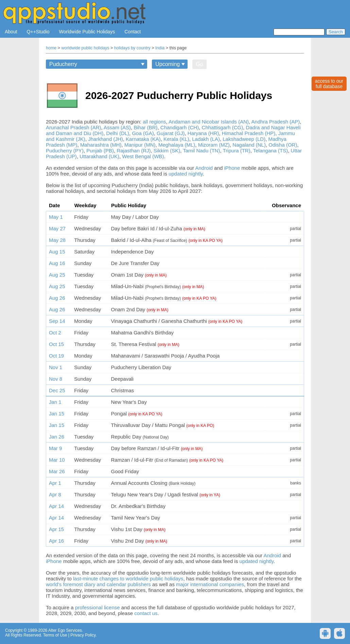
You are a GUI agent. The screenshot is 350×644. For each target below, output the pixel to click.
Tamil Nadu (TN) (201, 150)
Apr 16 (56, 541)
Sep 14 (57, 321)
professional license (97, 607)
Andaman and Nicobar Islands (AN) (209, 122)
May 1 (56, 217)
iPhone (232, 168)
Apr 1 (55, 483)
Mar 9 (55, 448)
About (11, 31)
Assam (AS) (117, 127)
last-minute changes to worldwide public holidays (128, 578)
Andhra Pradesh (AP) (275, 122)
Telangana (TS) (270, 150)
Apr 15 (56, 529)
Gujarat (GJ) (171, 133)
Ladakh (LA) (206, 139)
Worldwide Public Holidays (87, 31)
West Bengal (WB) (143, 156)
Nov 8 (55, 379)
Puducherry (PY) (65, 150)
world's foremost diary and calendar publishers (98, 584)
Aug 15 (57, 251)
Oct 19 (56, 356)
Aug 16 (57, 263)
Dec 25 (57, 390)
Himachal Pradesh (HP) (249, 133)
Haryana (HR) (203, 133)
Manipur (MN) (140, 145)
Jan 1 (55, 402)
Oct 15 (56, 344)
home (51, 48)
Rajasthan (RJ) (134, 150)
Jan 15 (56, 413)
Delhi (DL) (117, 133)
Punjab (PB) (100, 150)
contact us (145, 613)
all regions (154, 122)
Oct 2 (55, 332)
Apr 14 (56, 506)
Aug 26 (57, 298)
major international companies (210, 584)
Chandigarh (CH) (179, 127)
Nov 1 (55, 367)
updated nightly (186, 174)
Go (199, 64)
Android (204, 168)
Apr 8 (55, 494)
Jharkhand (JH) (105, 139)
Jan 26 (56, 437)
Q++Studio (38, 31)
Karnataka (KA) (143, 139)
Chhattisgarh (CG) (222, 127)
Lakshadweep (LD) (244, 139)
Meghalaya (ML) (176, 145)
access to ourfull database (329, 83)
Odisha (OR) (282, 145)
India (159, 48)
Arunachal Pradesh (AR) (73, 127)
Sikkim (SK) (167, 150)
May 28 (57, 240)
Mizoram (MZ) (214, 145)
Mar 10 (57, 460)
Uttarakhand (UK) (99, 156)
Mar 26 (57, 471)
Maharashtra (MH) (101, 145)
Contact (132, 31)
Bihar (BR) (145, 127)
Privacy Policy (82, 635)
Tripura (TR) (236, 150)
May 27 (57, 228)
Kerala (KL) (176, 139)
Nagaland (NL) (249, 145)
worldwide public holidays (85, 48)
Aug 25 (57, 275)
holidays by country (132, 48)
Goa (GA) (143, 133)
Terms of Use (55, 635)
